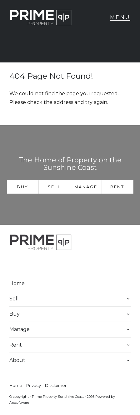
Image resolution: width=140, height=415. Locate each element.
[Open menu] (120, 17)
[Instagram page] (34, 264)
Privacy (33, 385)
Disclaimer (56, 385)
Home (17, 283)
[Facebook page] (18, 264)
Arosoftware (19, 402)
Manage (86, 186)
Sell (54, 186)
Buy (22, 186)
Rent (117, 186)
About (17, 360)
